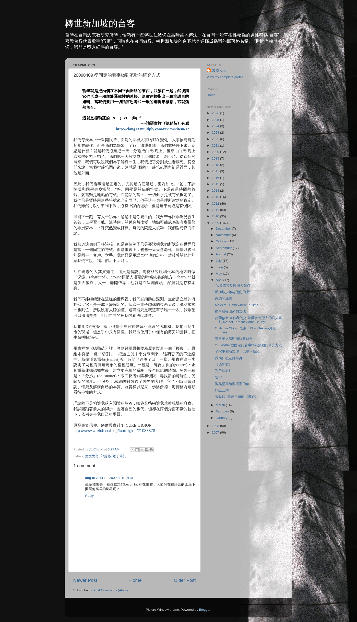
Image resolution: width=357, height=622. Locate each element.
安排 (218, 377)
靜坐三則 (222, 390)
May (219, 273)
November (224, 235)
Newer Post (85, 580)
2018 (216, 165)
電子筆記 (119, 456)
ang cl (90, 478)
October (222, 241)
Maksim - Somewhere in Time (237, 305)
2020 (216, 152)
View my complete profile (225, 77)
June (220, 267)
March (221, 405)
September (224, 248)
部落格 (106, 456)
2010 (216, 216)
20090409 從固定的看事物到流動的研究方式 (248, 345)
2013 (216, 197)
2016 (216, 178)
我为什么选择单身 (228, 358)
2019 (216, 158)
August (221, 254)
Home (135, 580)
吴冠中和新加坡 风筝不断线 (237, 351)
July (219, 260)
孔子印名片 (223, 371)
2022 (216, 139)
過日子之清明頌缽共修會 (234, 339)
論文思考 (92, 456)
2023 (216, 132)
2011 (216, 210)
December (224, 228)
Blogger (204, 609)
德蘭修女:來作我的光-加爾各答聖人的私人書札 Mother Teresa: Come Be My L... (248, 320)
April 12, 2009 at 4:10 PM (114, 478)
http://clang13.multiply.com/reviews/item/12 (152, 129)
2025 (216, 120)
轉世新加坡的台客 (100, 23)
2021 (216, 145)
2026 (216, 113)
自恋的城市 (223, 298)
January (222, 418)
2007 (216, 432)
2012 (216, 203)
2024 (216, 126)
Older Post (185, 580)
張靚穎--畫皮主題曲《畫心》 (236, 396)
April (219, 280)
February (223, 411)
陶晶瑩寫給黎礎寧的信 (232, 384)
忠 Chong (219, 70)
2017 (216, 171)
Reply (89, 496)
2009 (216, 223)
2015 (216, 184)
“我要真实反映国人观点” (233, 285)
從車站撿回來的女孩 (230, 311)
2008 (216, 426)
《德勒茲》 (223, 364)
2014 (216, 190)
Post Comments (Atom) (111, 590)
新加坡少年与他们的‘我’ (233, 292)
